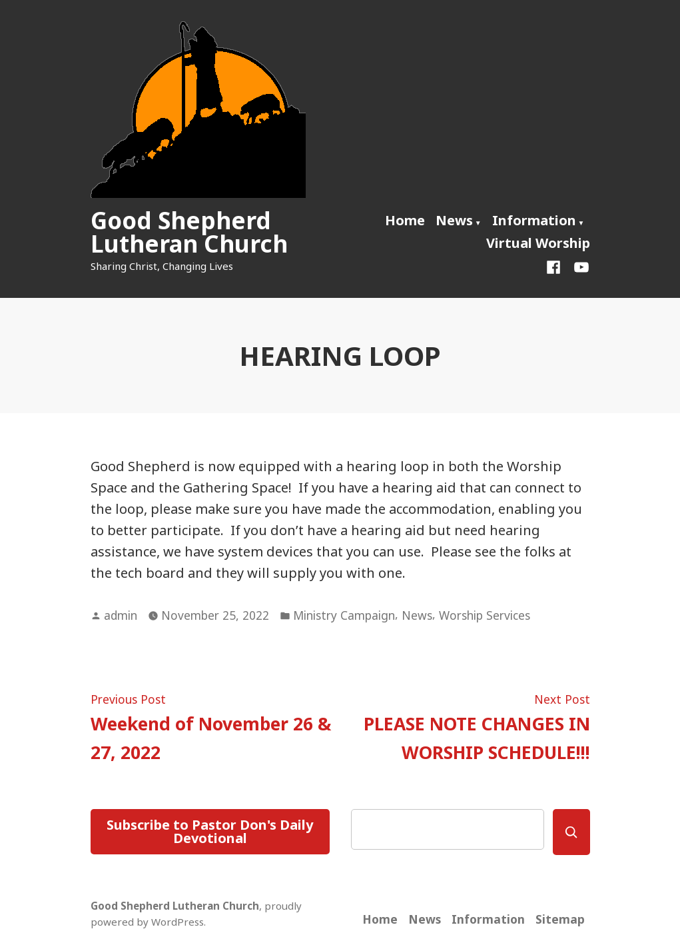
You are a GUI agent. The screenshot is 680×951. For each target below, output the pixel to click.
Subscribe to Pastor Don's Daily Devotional (210, 831)
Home (405, 220)
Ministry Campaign (344, 615)
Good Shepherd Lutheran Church (189, 232)
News (454, 220)
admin (120, 615)
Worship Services (484, 615)
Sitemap (560, 919)
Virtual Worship (538, 243)
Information (534, 220)
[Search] (571, 832)
